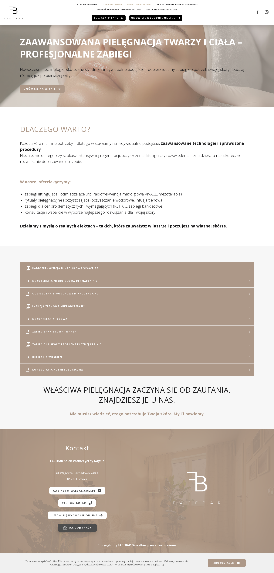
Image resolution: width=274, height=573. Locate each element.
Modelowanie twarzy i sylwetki (177, 4)
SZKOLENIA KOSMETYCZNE (161, 9)
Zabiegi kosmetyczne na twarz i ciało (127, 4)
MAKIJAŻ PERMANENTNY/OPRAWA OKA (119, 9)
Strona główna (87, 4)
